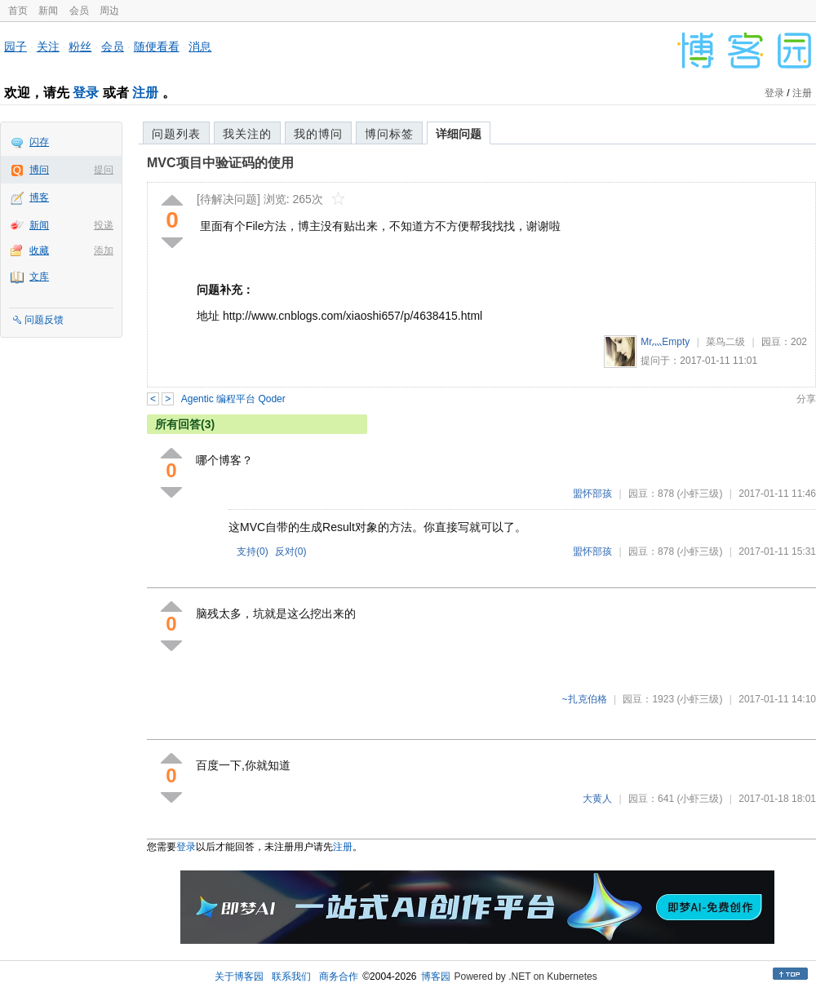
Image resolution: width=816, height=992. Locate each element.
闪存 (39, 142)
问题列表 (176, 133)
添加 (103, 250)
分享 (806, 399)
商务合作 (338, 976)
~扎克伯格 (584, 699)
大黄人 (597, 798)
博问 (39, 169)
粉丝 (80, 46)
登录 (86, 93)
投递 (103, 225)
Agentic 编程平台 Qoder (233, 399)
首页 (18, 10)
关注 (48, 46)
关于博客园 (239, 976)
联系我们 (291, 976)
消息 (199, 46)
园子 (15, 46)
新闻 (48, 10)
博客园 (435, 976)
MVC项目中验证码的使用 (220, 163)
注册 (145, 93)
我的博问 (318, 133)
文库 (39, 276)
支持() (252, 551)
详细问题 (458, 133)
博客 (39, 197)
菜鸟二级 (725, 342)
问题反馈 (44, 320)
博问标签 (389, 133)
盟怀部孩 (592, 493)
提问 (103, 169)
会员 (79, 10)
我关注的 (247, 133)
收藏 (39, 250)
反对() (291, 551)
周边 (109, 10)
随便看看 (157, 46)
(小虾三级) (699, 493)
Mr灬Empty (665, 342)
